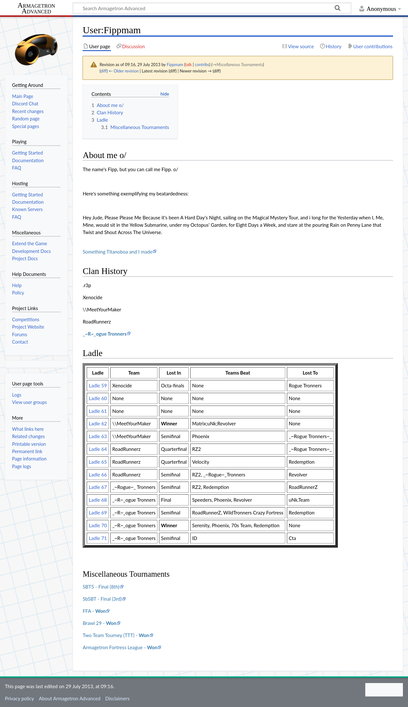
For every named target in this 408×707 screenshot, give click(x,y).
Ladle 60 (98, 398)
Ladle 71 (98, 538)
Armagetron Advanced (36, 8)
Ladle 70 (98, 525)
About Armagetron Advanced (69, 698)
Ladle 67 (98, 487)
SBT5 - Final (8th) (101, 586)
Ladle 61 (98, 411)
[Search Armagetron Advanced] (212, 8)
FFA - (94, 611)
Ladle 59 (98, 385)
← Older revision (124, 70)
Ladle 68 (98, 500)
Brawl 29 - (99, 623)
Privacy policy (19, 698)
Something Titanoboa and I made (117, 252)
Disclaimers (117, 698)
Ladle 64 (98, 449)
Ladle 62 (98, 423)
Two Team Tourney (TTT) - (116, 635)
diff (103, 70)
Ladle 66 (98, 474)
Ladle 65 (98, 462)
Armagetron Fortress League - (120, 647)
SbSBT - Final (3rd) (102, 599)
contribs (202, 64)
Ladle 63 (98, 436)
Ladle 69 (98, 512)
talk (188, 64)
